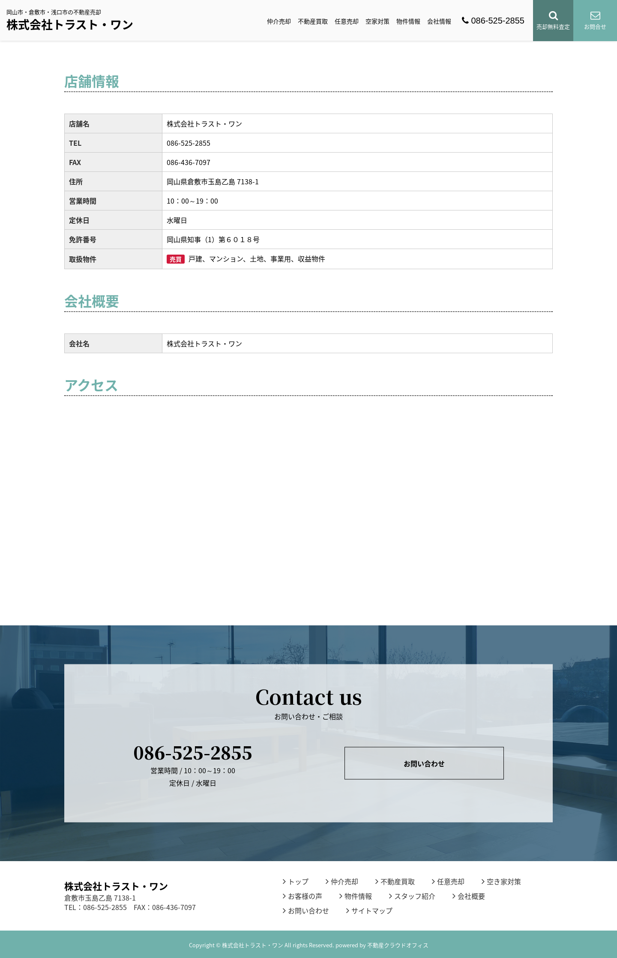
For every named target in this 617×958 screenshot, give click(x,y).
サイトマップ (369, 910)
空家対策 (377, 21)
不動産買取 (313, 21)
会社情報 (439, 21)
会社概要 (468, 896)
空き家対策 (501, 881)
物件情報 (408, 21)
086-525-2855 (493, 20)
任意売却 (347, 21)
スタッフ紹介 (412, 896)
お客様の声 (302, 896)
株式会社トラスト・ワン (69, 24)
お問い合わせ (424, 763)
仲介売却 (279, 21)
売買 (176, 259)
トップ (295, 881)
